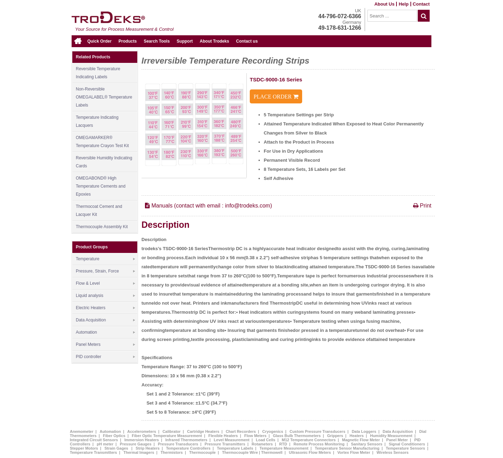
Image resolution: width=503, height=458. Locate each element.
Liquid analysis (106, 296)
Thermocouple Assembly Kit (102, 226)
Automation (106, 332)
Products (127, 41)
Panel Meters (106, 345)
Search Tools (156, 41)
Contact (421, 4)
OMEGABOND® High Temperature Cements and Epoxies (100, 186)
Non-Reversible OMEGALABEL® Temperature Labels (104, 97)
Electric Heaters (106, 308)
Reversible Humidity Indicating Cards (104, 161)
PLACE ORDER (276, 96)
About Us (384, 4)
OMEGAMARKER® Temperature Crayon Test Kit (102, 141)
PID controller (106, 357)
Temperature (106, 259)
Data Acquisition (106, 320)
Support (185, 41)
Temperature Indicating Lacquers (97, 121)
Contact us (247, 41)
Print (422, 206)
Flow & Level (106, 283)
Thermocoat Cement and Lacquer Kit (99, 210)
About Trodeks (214, 41)
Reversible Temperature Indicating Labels (98, 72)
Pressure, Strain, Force (106, 271)
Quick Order (99, 41)
